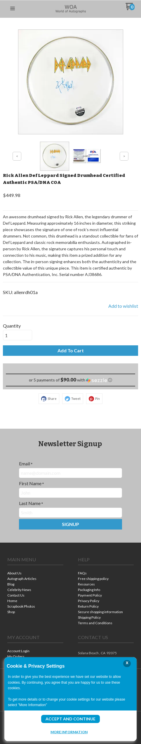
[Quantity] (17, 335)
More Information (69, 732)
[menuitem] (35, 573)
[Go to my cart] (130, 8)
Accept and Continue (70, 718)
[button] (12, 8)
